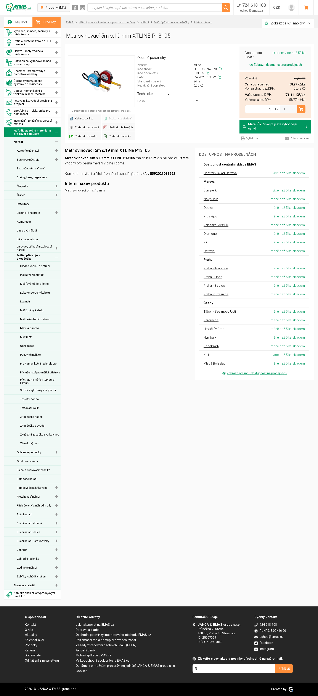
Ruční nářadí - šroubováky (33, 541)
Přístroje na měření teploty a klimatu (37, 381)
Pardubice (211, 320)
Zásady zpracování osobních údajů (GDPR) (106, 645)
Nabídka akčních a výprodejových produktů (31, 594)
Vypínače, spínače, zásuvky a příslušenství (28, 32)
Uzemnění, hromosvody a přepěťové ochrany (25, 72)
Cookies (81, 671)
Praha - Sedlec (214, 286)
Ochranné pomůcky (29, 452)
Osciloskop (27, 345)
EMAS (70, 22)
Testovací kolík (29, 408)
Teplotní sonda (29, 399)
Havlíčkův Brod (214, 329)
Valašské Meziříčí (216, 225)
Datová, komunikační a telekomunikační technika (25, 92)
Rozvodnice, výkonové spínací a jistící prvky (28, 62)
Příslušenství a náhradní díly (34, 505)
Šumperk (210, 190)
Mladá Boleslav (214, 363)
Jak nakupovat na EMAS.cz (95, 625)
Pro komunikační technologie (38, 363)
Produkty (46, 22)
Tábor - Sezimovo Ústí (220, 311)
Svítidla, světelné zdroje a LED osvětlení (28, 42)
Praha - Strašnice (216, 294)
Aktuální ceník (85, 650)
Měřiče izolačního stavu (35, 319)
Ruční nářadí (24, 514)
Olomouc (210, 234)
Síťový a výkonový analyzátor (38, 390)
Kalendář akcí (34, 640)
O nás (29, 630)
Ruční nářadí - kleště (29, 523)
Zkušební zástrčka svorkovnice (39, 434)
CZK (276, 7)
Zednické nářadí (27, 567)
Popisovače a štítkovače (32, 487)
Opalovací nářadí (27, 461)
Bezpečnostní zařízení (31, 168)
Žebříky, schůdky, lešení (31, 576)
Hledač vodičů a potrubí (35, 266)
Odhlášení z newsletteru (42, 660)
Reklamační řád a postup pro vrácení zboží (106, 640)
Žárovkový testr (29, 443)
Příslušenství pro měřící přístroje (40, 372)
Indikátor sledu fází (32, 274)
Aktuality (31, 635)
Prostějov (210, 216)
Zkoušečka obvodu (32, 425)
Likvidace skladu (27, 239)
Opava (208, 208)
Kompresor (24, 221)
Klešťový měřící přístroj (34, 283)
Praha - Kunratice (216, 268)
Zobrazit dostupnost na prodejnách (275, 64)
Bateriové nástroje (28, 159)
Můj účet (17, 22)
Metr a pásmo (29, 328)
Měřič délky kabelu (31, 310)
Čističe (21, 195)
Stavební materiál (24, 585)
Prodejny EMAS (54, 7)
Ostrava (209, 251)
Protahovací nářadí (28, 496)
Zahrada (22, 549)
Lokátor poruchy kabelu (35, 292)
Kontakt (30, 625)
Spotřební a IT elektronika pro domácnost (28, 112)
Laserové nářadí (27, 230)
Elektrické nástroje (28, 212)
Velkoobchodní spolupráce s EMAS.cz (103, 660)
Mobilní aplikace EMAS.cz (93, 655)
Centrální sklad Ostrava (220, 173)
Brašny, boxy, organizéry (32, 177)
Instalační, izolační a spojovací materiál (29, 122)
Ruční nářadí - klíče (28, 532)
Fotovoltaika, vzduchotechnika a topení (29, 102)
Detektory (23, 204)
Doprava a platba (88, 630)
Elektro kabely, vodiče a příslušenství (24, 52)
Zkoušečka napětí (31, 416)
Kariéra (30, 650)
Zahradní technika (28, 558)
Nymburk (210, 337)
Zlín (206, 242)
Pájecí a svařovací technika (33, 470)
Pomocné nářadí (27, 479)
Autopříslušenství (28, 150)
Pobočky (31, 645)
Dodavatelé (33, 655)
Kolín (207, 355)
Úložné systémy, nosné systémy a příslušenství (24, 82)
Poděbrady (211, 346)
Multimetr (26, 337)
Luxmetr (25, 301)
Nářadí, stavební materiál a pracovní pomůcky (28, 132)
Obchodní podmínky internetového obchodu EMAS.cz (113, 635)
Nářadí (18, 141)
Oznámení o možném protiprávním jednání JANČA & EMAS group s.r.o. (126, 666)
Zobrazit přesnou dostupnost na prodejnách (254, 373)
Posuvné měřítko (30, 354)
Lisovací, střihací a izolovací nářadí (34, 248)
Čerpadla (22, 186)
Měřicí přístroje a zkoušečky (28, 257)
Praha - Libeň (213, 277)
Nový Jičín (211, 199)
